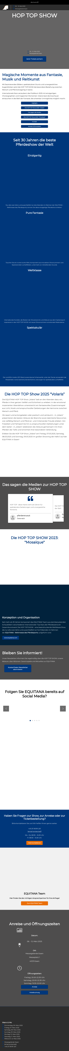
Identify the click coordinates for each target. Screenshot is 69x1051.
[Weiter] (63, 709)
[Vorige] (6, 709)
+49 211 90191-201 (10, 1046)
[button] (34, 59)
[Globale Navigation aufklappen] (34, 2)
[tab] (30, 720)
